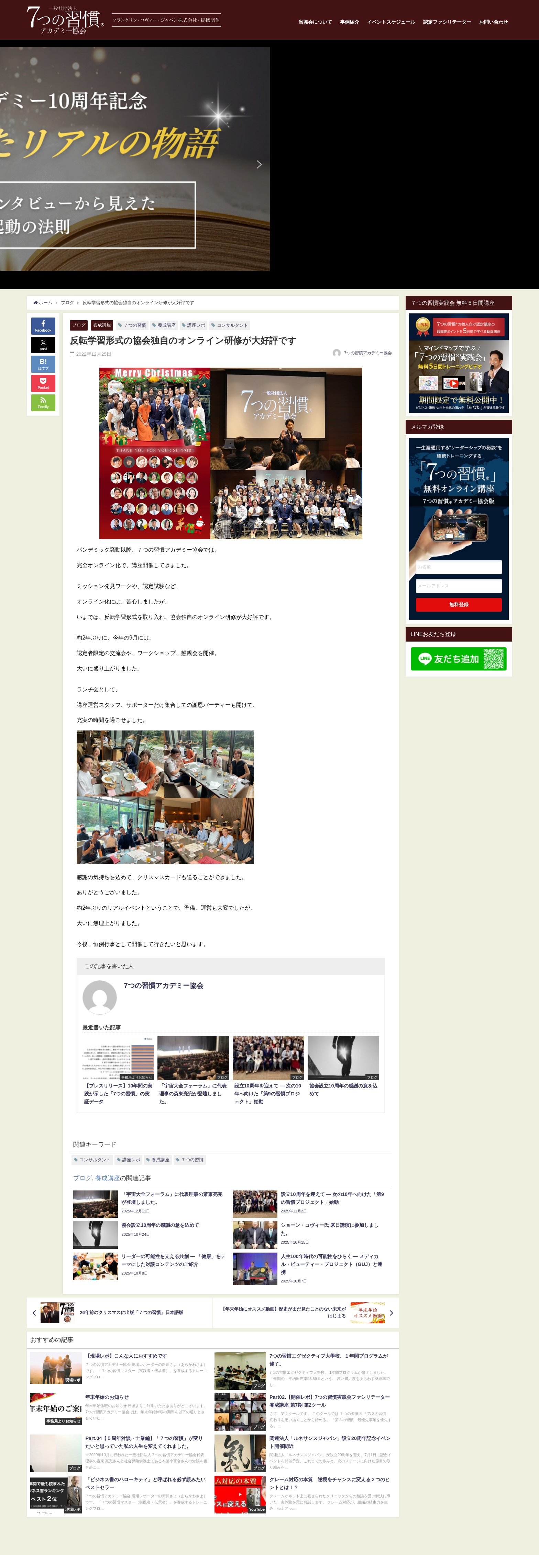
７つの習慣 (135, 325)
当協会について (315, 22)
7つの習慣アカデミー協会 (368, 353)
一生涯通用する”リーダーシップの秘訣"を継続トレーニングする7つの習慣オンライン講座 (459, 489)
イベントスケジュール (391, 22)
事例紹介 (349, 22)
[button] (269, 159)
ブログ (79, 325)
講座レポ (196, 325)
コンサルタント (232, 325)
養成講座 (102, 325)
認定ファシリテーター (447, 22)
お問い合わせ (493, 22)
